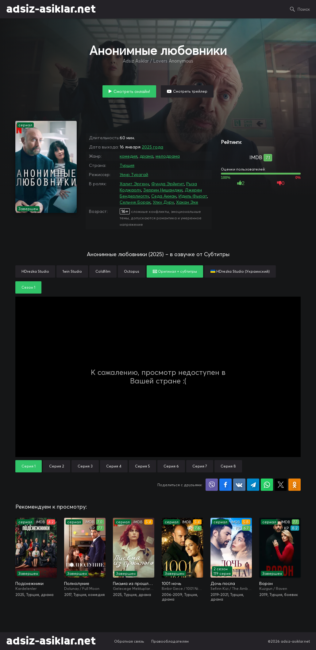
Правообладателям (170, 641)
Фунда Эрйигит (167, 184)
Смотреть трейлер (190, 91)
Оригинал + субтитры (175, 271)
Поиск (304, 9)
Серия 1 (28, 466)
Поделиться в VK (239, 485)
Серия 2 (56, 466)
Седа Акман (163, 196)
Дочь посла (222, 583)
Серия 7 (199, 466)
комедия (128, 156)
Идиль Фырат (193, 196)
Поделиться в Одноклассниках (294, 485)
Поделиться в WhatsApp (267, 485)
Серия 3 (85, 466)
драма (146, 156)
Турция (127, 165)
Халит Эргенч (134, 184)
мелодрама (168, 156)
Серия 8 (228, 466)
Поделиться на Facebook (225, 485)
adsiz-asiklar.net (51, 9)
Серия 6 (171, 466)
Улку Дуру (163, 202)
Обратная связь (129, 641)
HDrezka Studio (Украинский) (240, 271)
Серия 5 (142, 466)
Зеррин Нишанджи (163, 190)
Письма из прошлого (133, 583)
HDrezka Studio (35, 271)
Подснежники (29, 583)
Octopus (131, 271)
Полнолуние (76, 583)
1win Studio (72, 271)
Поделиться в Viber (212, 485)
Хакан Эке (187, 202)
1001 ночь (171, 583)
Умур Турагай (134, 174)
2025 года (152, 147)
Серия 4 (113, 466)
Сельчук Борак (135, 202)
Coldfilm (102, 271)
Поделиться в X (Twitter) (281, 485)
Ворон (266, 583)
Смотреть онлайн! (132, 91)
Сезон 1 (28, 287)
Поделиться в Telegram (253, 485)
